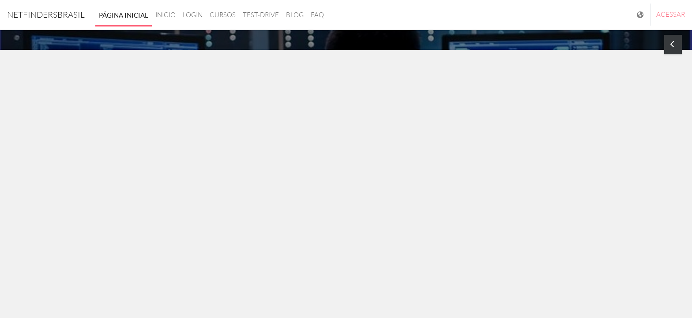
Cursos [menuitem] (223, 15)
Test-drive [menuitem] (261, 15)
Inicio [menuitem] (165, 15)
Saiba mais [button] (346, 200)
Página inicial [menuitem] (123, 15)
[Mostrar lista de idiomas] (641, 15)
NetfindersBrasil (46, 14)
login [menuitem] (193, 15)
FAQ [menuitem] (317, 15)
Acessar (670, 14)
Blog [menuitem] (295, 15)
